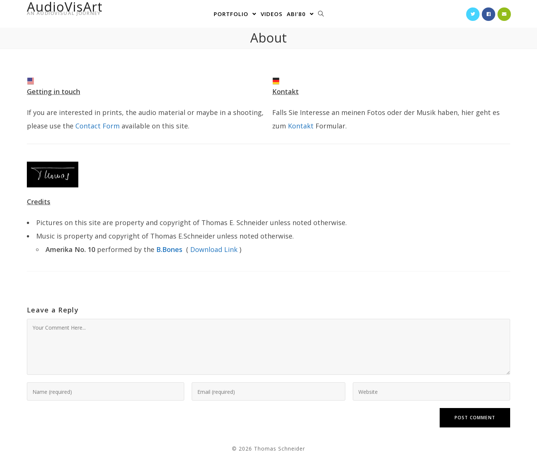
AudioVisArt (65, 10)
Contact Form (97, 125)
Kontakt (301, 125)
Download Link (214, 249)
